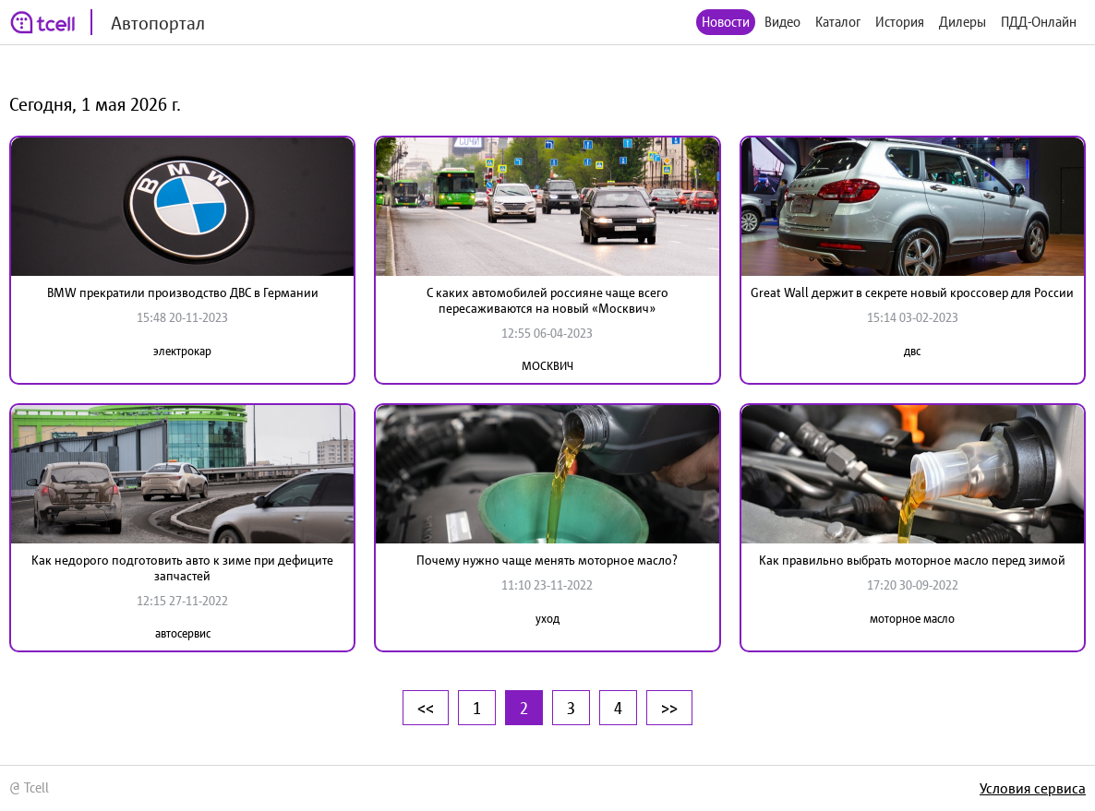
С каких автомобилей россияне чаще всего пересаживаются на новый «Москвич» (547, 300)
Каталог (837, 21)
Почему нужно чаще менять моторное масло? (547, 560)
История (899, 21)
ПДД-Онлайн (1039, 21)
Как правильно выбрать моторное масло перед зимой (912, 560)
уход (547, 619)
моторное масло (912, 619)
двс (912, 351)
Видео (782, 21)
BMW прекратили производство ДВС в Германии (183, 292)
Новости (726, 21)
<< (425, 708)
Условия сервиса (1033, 788)
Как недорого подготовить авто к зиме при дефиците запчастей (182, 568)
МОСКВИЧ (547, 366)
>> (669, 708)
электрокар (182, 351)
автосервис (183, 633)
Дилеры (962, 21)
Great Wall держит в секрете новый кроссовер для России (912, 292)
